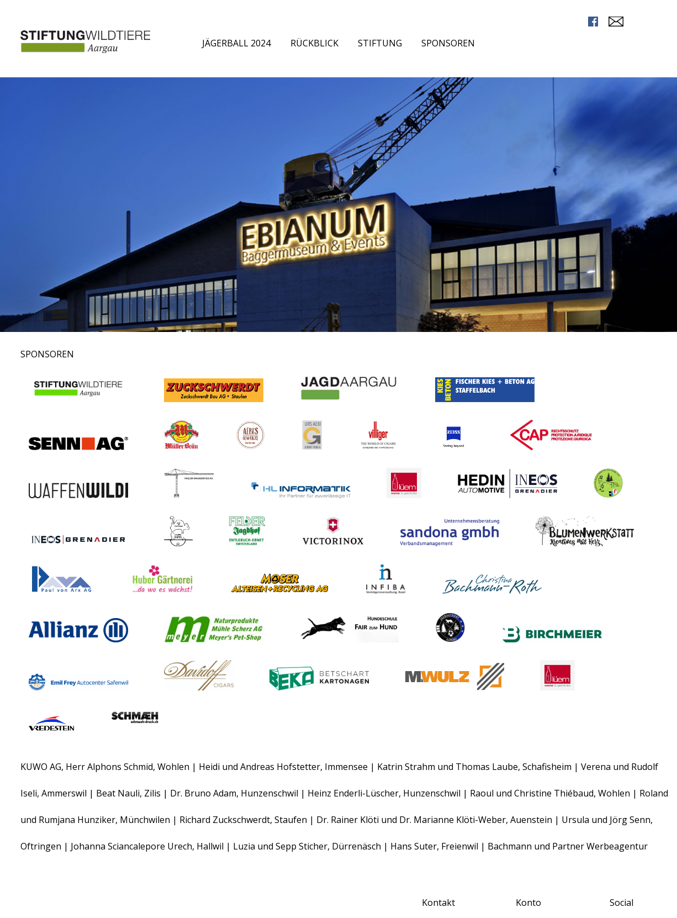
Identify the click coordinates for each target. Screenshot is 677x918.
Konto (528, 902)
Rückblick (314, 43)
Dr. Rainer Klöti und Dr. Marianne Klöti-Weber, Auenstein (435, 820)
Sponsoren (448, 43)
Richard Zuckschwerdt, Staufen (244, 820)
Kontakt (438, 902)
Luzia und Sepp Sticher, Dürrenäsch (307, 846)
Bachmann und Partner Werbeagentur (568, 846)
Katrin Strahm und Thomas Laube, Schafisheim (474, 767)
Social (621, 902)
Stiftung (380, 43)
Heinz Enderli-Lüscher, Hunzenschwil (385, 793)
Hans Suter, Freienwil (435, 846)
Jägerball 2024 (236, 43)
